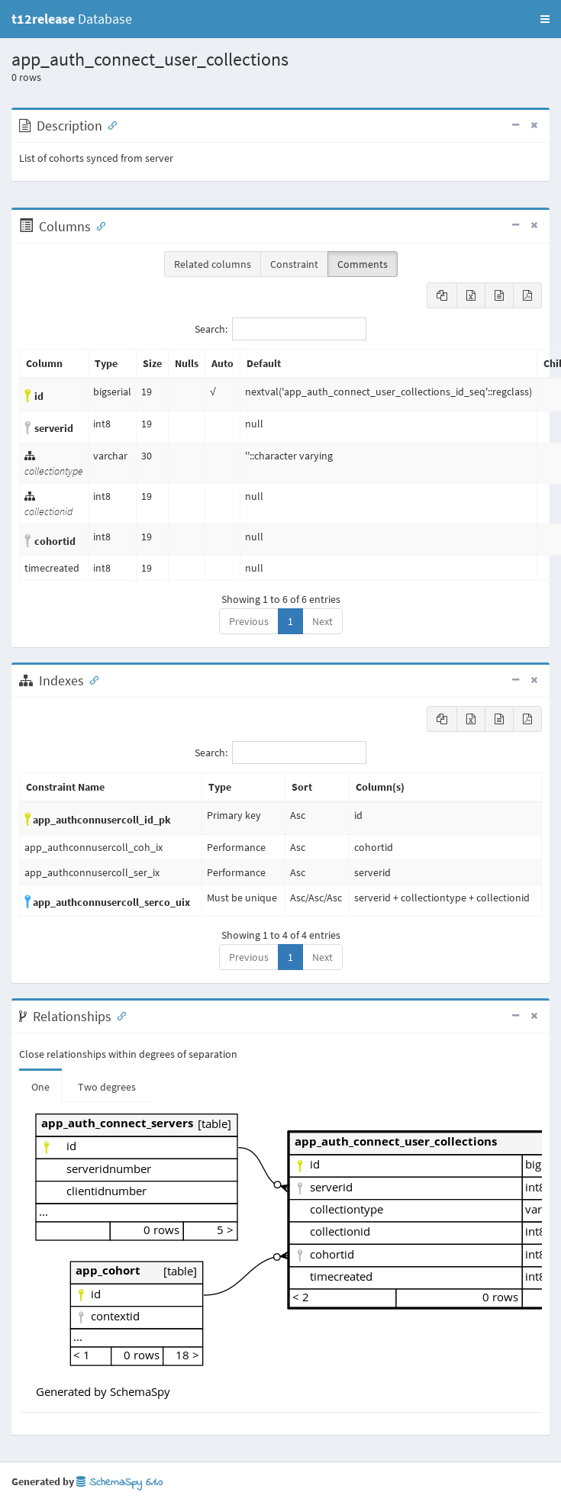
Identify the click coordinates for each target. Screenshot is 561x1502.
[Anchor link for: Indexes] (91, 679)
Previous (249, 621)
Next (322, 621)
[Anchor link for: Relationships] (118, 1015)
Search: (280, 328)
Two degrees (107, 1087)
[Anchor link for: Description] (109, 124)
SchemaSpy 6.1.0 (119, 1483)
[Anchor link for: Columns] (98, 225)
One (40, 1087)
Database (71, 18)
